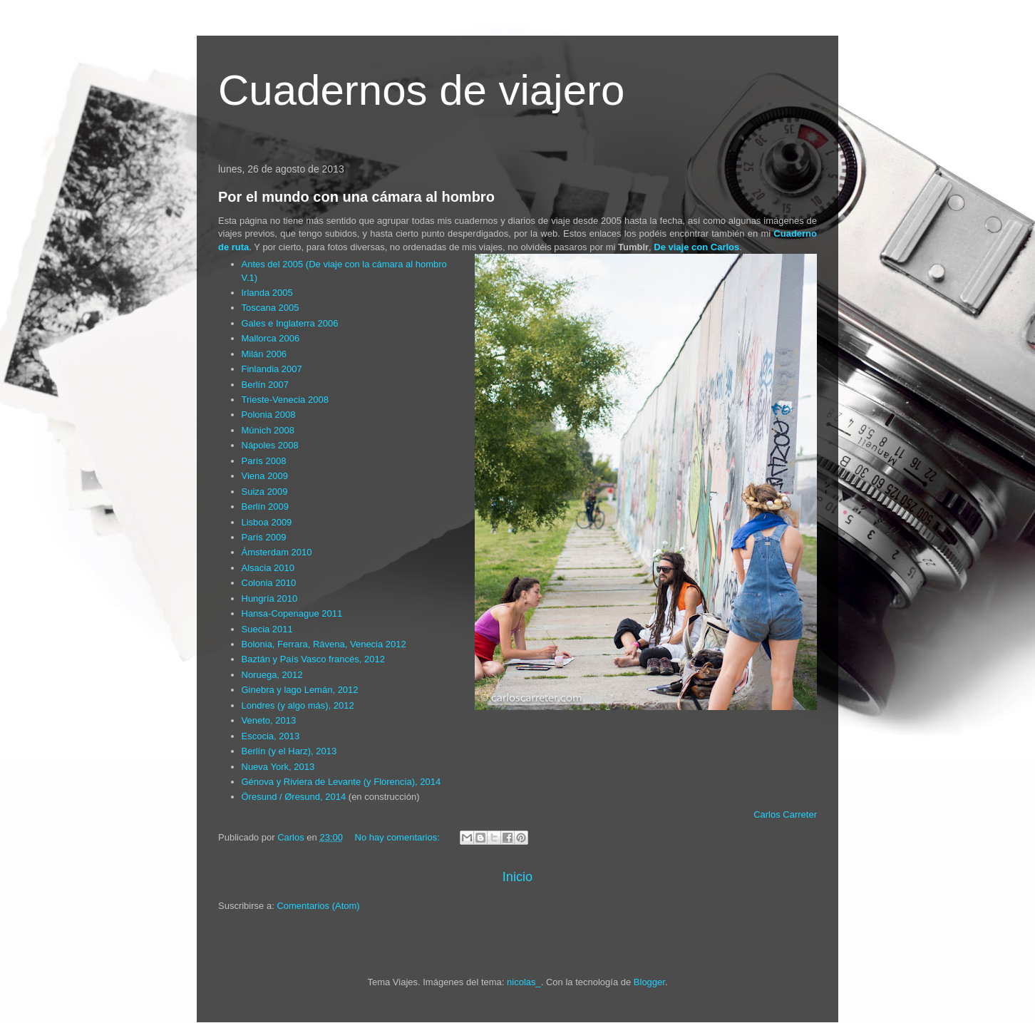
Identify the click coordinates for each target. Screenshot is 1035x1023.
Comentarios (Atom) (318, 905)
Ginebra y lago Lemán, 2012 (300, 689)
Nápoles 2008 (270, 445)
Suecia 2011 (267, 629)
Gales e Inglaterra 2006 (290, 323)
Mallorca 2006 (271, 338)
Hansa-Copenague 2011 (292, 613)
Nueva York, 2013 (278, 766)
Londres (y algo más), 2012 (298, 705)
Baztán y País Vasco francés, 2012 (313, 659)
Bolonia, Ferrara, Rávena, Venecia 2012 (324, 644)
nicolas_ (524, 982)
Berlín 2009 (265, 506)
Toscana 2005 (270, 307)
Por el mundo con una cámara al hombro (356, 197)
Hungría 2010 (270, 598)
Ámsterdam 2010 (277, 552)
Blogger (649, 982)
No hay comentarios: (399, 837)
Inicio (517, 877)
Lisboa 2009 (267, 522)
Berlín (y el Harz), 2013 (289, 751)
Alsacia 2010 (268, 567)
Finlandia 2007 (272, 369)
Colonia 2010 (269, 582)
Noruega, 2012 (272, 674)
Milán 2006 (264, 354)
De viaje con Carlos (696, 247)
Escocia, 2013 (271, 736)
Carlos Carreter (785, 814)
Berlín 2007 (265, 384)
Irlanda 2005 (267, 292)
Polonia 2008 (269, 414)
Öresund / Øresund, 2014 (294, 796)
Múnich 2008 (268, 430)
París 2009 (264, 537)
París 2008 (264, 461)
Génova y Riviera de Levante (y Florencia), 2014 (341, 781)
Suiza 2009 (265, 491)
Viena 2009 (265, 476)
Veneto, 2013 (269, 720)
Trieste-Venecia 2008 (285, 399)
